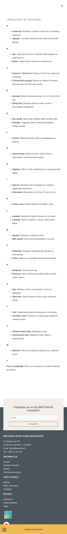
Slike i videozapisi (10, 486)
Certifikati (7, 489)
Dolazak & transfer (11, 465)
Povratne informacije (12, 472)
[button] (4, 529)
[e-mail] (33, 417)
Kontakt (6, 462)
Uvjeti (5, 506)
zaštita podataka (10, 503)
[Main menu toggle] (62, 5)
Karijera (6, 469)
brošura (6, 482)
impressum (8, 499)
